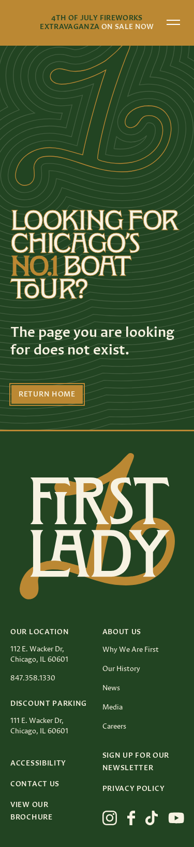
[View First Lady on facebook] (131, 818)
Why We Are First (130, 649)
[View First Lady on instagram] (109, 818)
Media (112, 707)
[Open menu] (173, 22)
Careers (114, 726)
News (111, 688)
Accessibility (38, 763)
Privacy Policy (133, 789)
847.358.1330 (32, 678)
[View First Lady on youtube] (176, 818)
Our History (121, 669)
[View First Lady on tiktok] (151, 818)
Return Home (47, 394)
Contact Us (34, 784)
